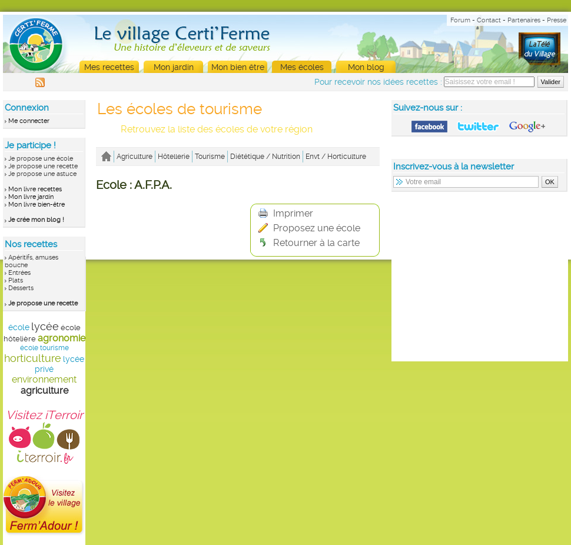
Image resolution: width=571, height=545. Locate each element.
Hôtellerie (174, 156)
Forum (460, 20)
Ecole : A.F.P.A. (134, 185)
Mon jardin (174, 67)
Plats (15, 280)
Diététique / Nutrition (265, 156)
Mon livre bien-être (36, 204)
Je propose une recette (43, 166)
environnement (44, 379)
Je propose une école (40, 158)
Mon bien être (237, 67)
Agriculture (134, 156)
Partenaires (523, 20)
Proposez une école (309, 228)
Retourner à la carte (309, 242)
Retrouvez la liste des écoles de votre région (217, 129)
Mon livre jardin (31, 197)
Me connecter (28, 121)
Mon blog (366, 67)
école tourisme (44, 348)
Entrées (19, 273)
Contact (489, 20)
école (18, 327)
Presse (556, 20)
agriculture (44, 390)
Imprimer (285, 213)
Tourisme (210, 156)
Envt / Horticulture (336, 156)
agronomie (61, 338)
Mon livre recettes (35, 189)
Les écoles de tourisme (179, 109)
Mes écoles (302, 67)
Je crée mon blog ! (36, 220)
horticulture (32, 358)
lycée (45, 326)
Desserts (21, 288)
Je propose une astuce (42, 174)
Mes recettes (109, 67)
